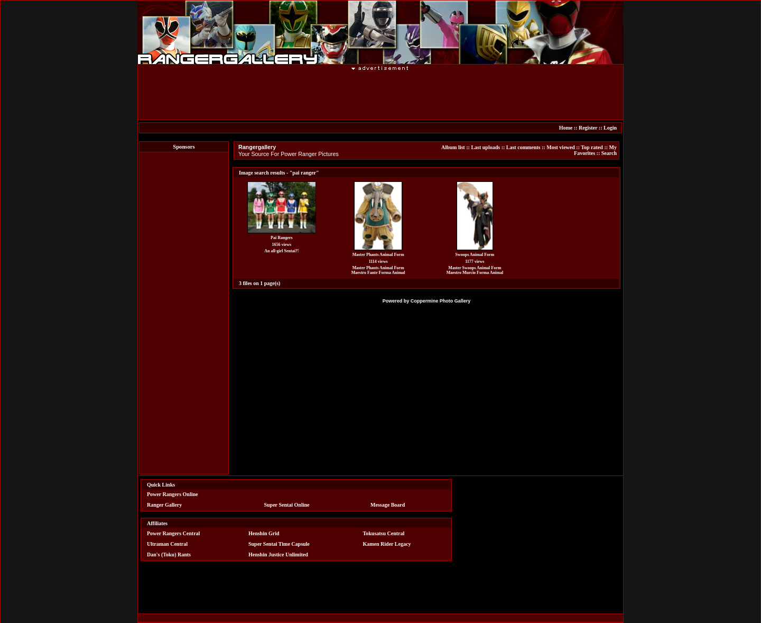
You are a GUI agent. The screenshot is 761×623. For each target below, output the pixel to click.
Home (566, 128)
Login (610, 128)
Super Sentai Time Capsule (279, 544)
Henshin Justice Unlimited (278, 554)
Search (609, 153)
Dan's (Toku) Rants (169, 554)
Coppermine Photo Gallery (441, 301)
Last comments (523, 147)
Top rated (592, 147)
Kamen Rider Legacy (387, 544)
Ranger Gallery (164, 505)
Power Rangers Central (173, 533)
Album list (453, 147)
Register (588, 128)
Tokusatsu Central (384, 533)
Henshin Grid (264, 533)
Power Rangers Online (172, 494)
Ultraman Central (167, 544)
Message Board (387, 505)
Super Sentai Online (287, 505)
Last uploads (485, 147)
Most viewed (560, 147)
